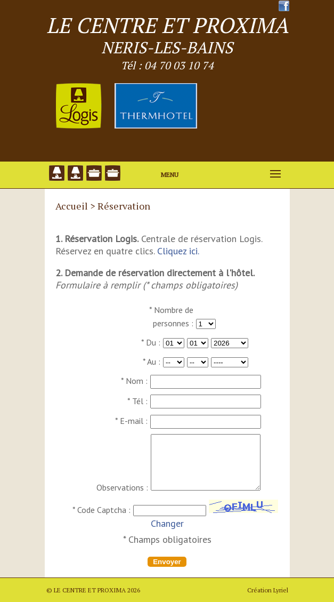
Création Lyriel (267, 590)
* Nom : (134, 380)
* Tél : (137, 401)
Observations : (122, 487)
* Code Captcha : (101, 509)
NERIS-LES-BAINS (167, 47)
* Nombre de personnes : (171, 316)
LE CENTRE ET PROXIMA (167, 25)
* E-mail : (131, 420)
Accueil (71, 205)
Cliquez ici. (178, 251)
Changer (167, 523)
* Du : (150, 342)
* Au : (151, 361)
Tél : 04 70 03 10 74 (167, 65)
